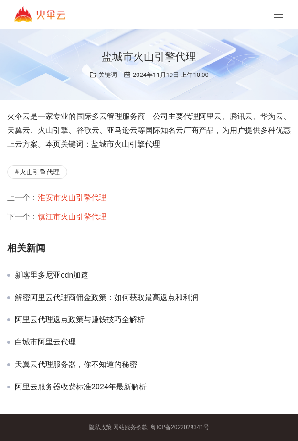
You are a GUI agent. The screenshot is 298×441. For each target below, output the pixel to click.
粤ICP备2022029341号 (179, 427)
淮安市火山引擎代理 (72, 197)
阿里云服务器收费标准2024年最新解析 (81, 387)
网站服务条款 (130, 427)
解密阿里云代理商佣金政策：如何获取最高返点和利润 (106, 297)
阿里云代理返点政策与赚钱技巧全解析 (80, 319)
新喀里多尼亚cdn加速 (51, 275)
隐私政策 (100, 427)
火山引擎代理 (40, 172)
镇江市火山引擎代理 (72, 216)
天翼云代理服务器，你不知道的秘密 (76, 364)
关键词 (107, 74)
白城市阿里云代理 (45, 342)
